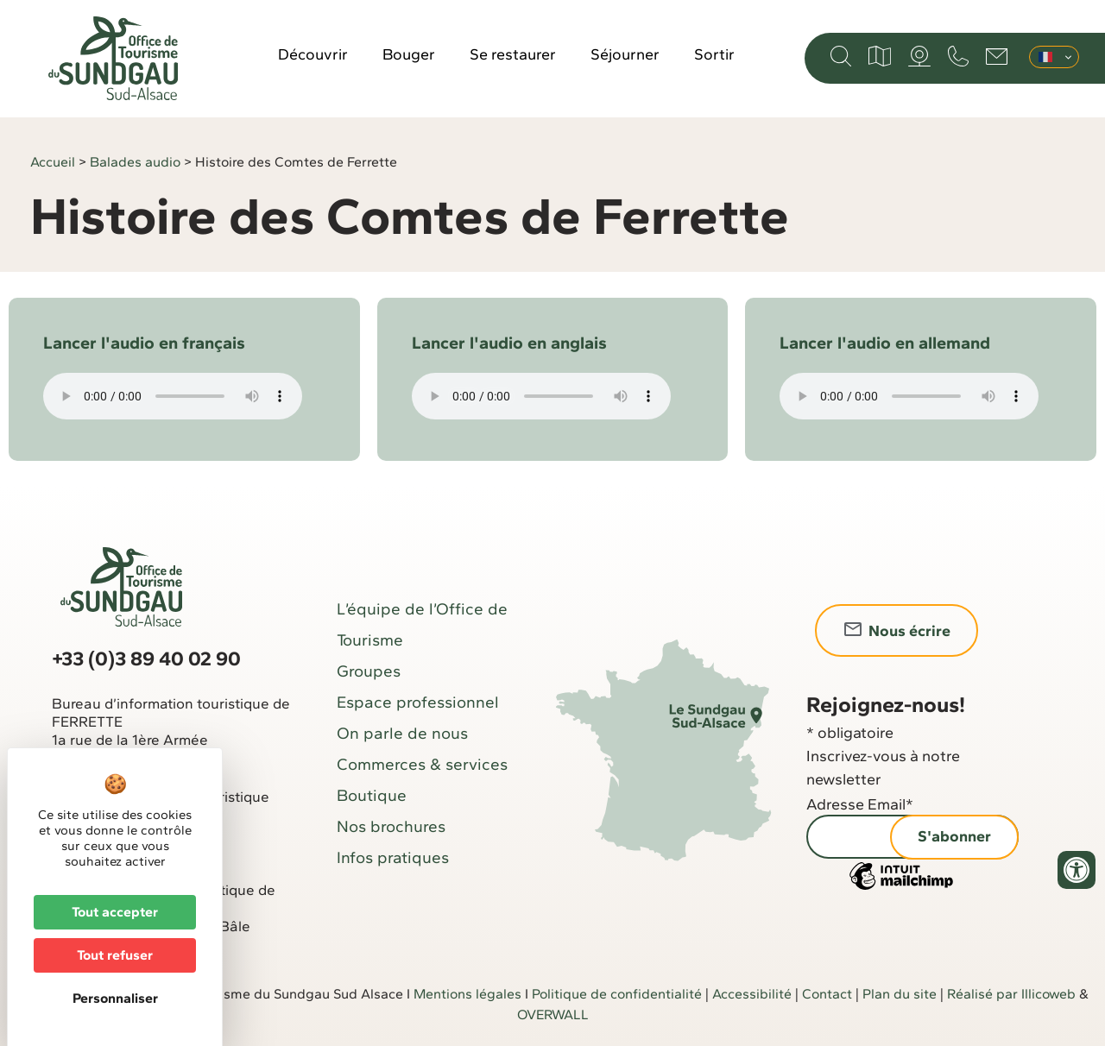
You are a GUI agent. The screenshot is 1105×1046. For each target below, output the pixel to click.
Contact (827, 994)
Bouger (408, 54)
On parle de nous (402, 733)
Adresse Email (859, 804)
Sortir (714, 54)
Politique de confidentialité (617, 994)
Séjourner (625, 54)
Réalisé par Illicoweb (1011, 994)
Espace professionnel (418, 702)
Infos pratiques (393, 857)
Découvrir (313, 54)
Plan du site (899, 994)
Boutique (372, 795)
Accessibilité (752, 994)
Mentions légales (467, 994)
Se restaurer (513, 54)
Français (1045, 57)
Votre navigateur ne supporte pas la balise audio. (172, 396)
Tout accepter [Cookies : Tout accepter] (115, 912)
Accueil (52, 162)
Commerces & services (422, 764)
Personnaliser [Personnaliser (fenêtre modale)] (115, 998)
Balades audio (135, 162)
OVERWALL (553, 1014)
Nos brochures (391, 826)
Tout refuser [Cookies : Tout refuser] (115, 955)
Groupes (369, 671)
